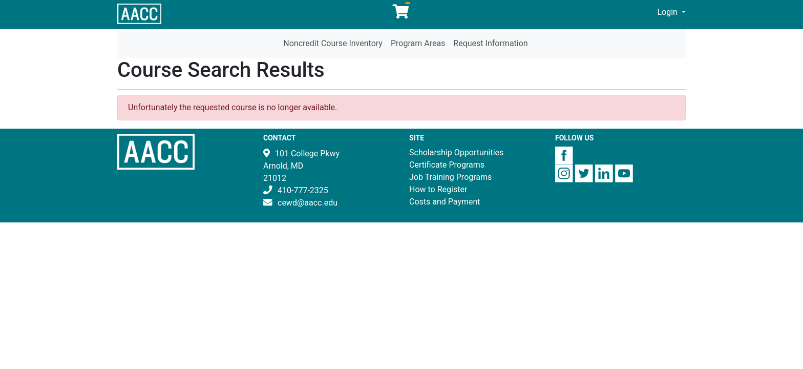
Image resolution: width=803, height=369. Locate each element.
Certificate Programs (446, 165)
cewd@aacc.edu (307, 203)
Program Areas (418, 43)
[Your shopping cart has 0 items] (401, 14)
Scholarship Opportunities (456, 152)
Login (669, 12)
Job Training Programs (450, 177)
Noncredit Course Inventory (333, 43)
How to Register (438, 189)
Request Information (490, 43)
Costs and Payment (444, 202)
